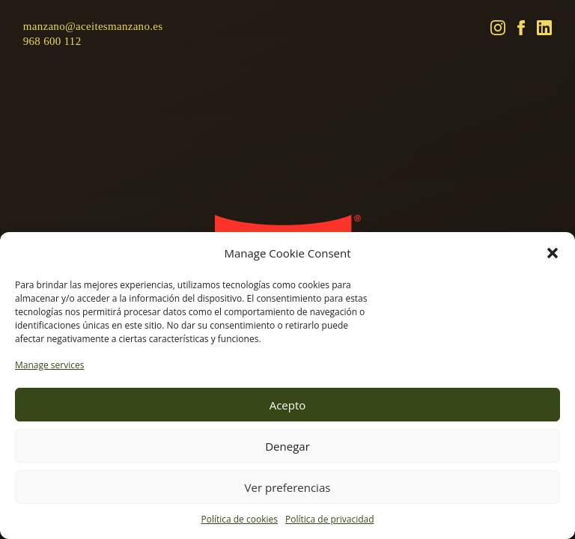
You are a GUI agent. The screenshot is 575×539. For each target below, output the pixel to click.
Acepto (288, 405)
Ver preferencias (288, 487)
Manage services (49, 365)
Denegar (287, 446)
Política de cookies (239, 519)
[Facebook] (521, 27)
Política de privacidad (329, 519)
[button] (552, 253)
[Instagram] (497, 27)
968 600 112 (52, 41)
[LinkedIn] (544, 27)
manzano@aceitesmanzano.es (93, 26)
